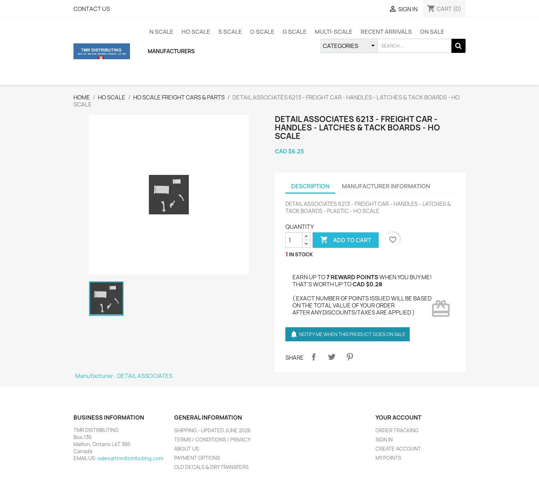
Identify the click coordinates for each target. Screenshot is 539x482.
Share (314, 357)
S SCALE (230, 32)
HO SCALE (196, 32)
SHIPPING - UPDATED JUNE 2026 (212, 430)
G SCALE (295, 32)
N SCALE (161, 32)
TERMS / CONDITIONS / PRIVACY (212, 439)
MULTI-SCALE (334, 32)
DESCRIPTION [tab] (310, 186)
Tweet (332, 357)
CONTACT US (91, 9)
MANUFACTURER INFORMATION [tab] (386, 186)
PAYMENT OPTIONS (197, 457)
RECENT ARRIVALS (386, 32)
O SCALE (262, 32)
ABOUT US (186, 448)
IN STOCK (301, 254)
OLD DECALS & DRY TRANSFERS (211, 467)
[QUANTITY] (293, 240)
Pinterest (350, 357)
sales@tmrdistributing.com (130, 458)
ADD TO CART (345, 240)
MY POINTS (388, 457)
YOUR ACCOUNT (398, 417)
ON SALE (432, 32)
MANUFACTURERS (171, 51)
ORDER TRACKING (397, 430)
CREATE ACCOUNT (398, 448)
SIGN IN (384, 439)
